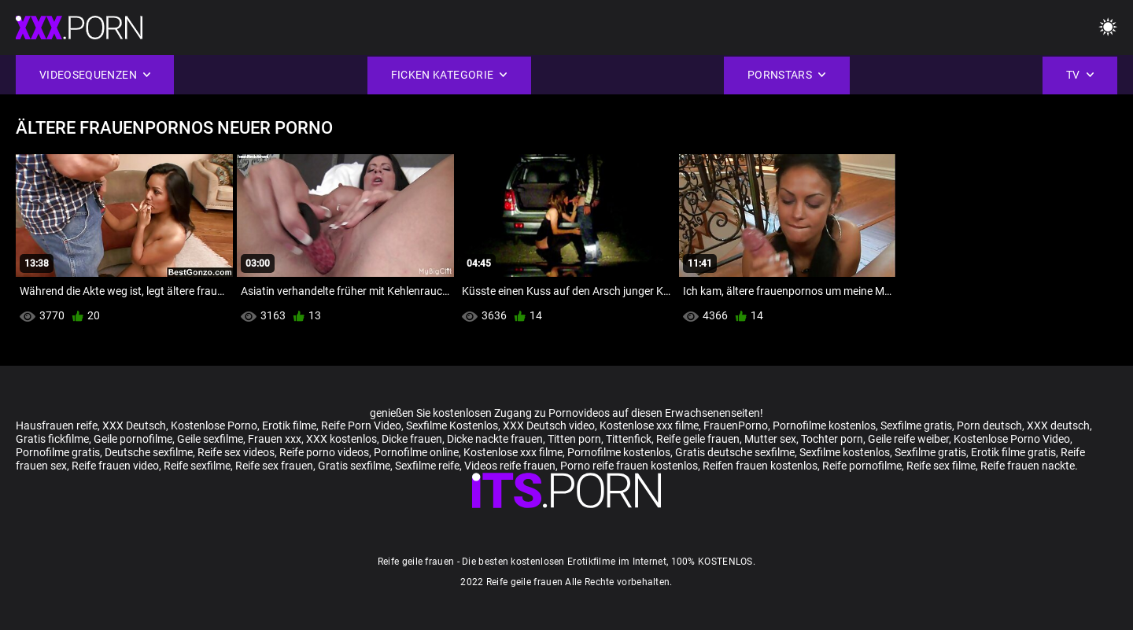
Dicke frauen (412, 439)
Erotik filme (289, 425)
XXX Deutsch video (549, 425)
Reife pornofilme (862, 465)
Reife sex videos (236, 452)
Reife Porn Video (361, 425)
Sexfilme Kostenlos (452, 425)
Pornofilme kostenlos (824, 425)
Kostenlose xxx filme (649, 425)
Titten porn (574, 439)
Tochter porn (832, 439)
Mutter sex (770, 439)
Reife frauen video (115, 465)
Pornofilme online (416, 452)
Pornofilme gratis (58, 452)
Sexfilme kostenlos (844, 452)
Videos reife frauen (509, 465)
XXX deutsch (1058, 425)
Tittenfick (628, 439)
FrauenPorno (735, 425)
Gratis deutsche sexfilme (735, 452)
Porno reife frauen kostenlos (629, 465)
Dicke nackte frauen (495, 439)
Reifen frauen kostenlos (760, 465)
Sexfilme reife (427, 465)
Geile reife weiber (908, 439)
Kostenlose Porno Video (1012, 439)
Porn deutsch (989, 425)
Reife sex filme (941, 465)
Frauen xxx (274, 439)
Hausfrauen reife (57, 425)
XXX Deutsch (134, 425)
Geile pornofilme (133, 439)
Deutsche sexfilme (149, 452)
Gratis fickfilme (52, 439)
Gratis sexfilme (354, 465)
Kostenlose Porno (214, 425)
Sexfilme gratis (916, 425)
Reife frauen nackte (1027, 465)
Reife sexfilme (197, 465)
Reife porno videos (324, 452)
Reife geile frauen (698, 439)
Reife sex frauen (274, 465)
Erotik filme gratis (1013, 452)
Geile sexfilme (210, 439)
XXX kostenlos (341, 439)
